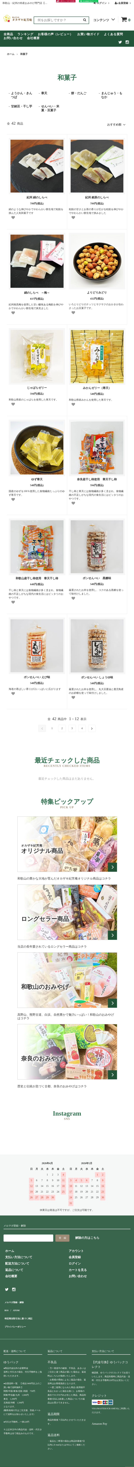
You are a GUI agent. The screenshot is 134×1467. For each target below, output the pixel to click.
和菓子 (24, 54)
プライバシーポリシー (19, 1319)
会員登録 (123, 3)
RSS (6, 1306)
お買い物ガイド (88, 34)
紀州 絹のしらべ (37, 195)
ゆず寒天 (37, 477)
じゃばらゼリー (37, 386)
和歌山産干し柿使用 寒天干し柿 (38, 576)
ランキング (25, 34)
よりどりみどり (97, 291)
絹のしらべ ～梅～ (37, 291)
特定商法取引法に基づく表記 (23, 1312)
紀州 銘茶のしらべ (97, 195)
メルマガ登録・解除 (17, 1300)
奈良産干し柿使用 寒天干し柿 (98, 477)
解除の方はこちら (87, 1236)
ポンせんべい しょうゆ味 (98, 675)
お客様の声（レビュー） (55, 34)
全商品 (8, 34)
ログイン (101, 3)
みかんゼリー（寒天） (97, 386)
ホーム (10, 54)
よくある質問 (113, 34)
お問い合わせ (13, 38)
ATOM (15, 1306)
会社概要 (33, 38)
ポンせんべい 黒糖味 (97, 576)
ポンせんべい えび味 (37, 675)
